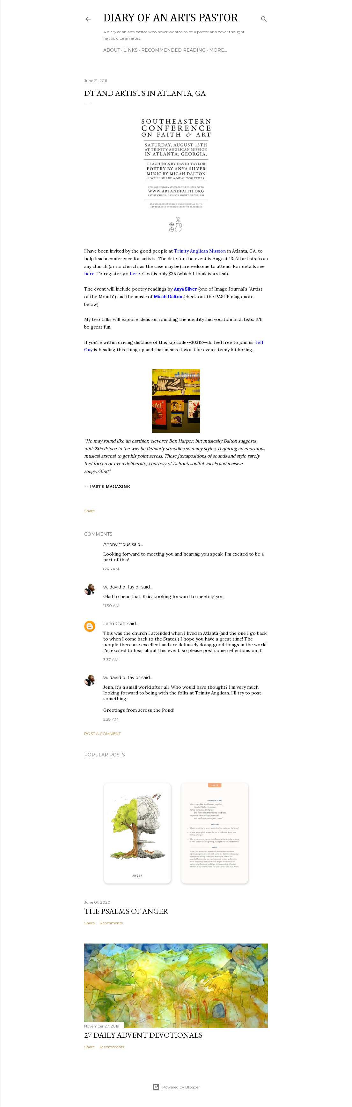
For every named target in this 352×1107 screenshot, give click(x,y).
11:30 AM (111, 605)
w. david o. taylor (121, 587)
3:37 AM (110, 659)
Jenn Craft (114, 623)
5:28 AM (110, 719)
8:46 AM (111, 568)
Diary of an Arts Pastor (170, 18)
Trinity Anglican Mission (200, 251)
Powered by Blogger (176, 1087)
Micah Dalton (168, 296)
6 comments (111, 923)
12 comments (111, 1046)
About (111, 50)
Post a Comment (102, 733)
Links (130, 50)
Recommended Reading (173, 50)
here (89, 274)
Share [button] (89, 510)
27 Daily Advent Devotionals (143, 1035)
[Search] (264, 17)
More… (218, 50)
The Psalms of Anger (126, 911)
